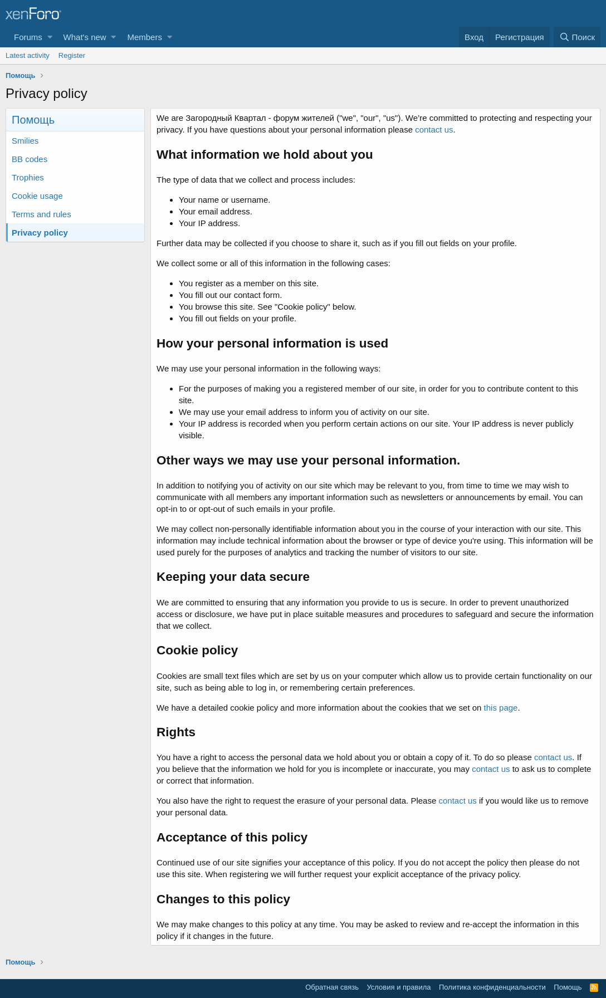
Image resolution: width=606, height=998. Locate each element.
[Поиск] (577, 37)
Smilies (25, 140)
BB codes (29, 159)
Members (144, 37)
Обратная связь (332, 987)
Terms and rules (41, 214)
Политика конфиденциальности (492, 987)
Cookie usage (37, 195)
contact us (434, 129)
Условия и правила (398, 987)
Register (71, 55)
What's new (84, 37)
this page (501, 707)
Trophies (28, 177)
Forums (28, 37)
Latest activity (28, 55)
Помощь (567, 987)
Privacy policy (40, 232)
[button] (50, 37)
